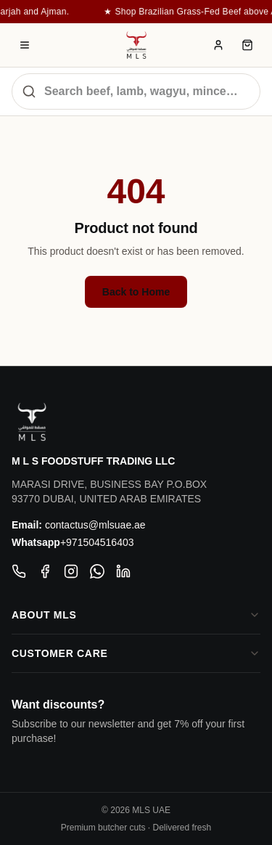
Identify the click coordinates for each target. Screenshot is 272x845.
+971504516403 (97, 542)
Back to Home (136, 292)
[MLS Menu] (25, 45)
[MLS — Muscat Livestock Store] (136, 45)
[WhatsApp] (97, 571)
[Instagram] (71, 571)
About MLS (136, 615)
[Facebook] (45, 571)
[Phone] (19, 571)
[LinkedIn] (123, 571)
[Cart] (247, 45)
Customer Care (136, 653)
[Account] (218, 45)
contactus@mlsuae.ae (95, 525)
